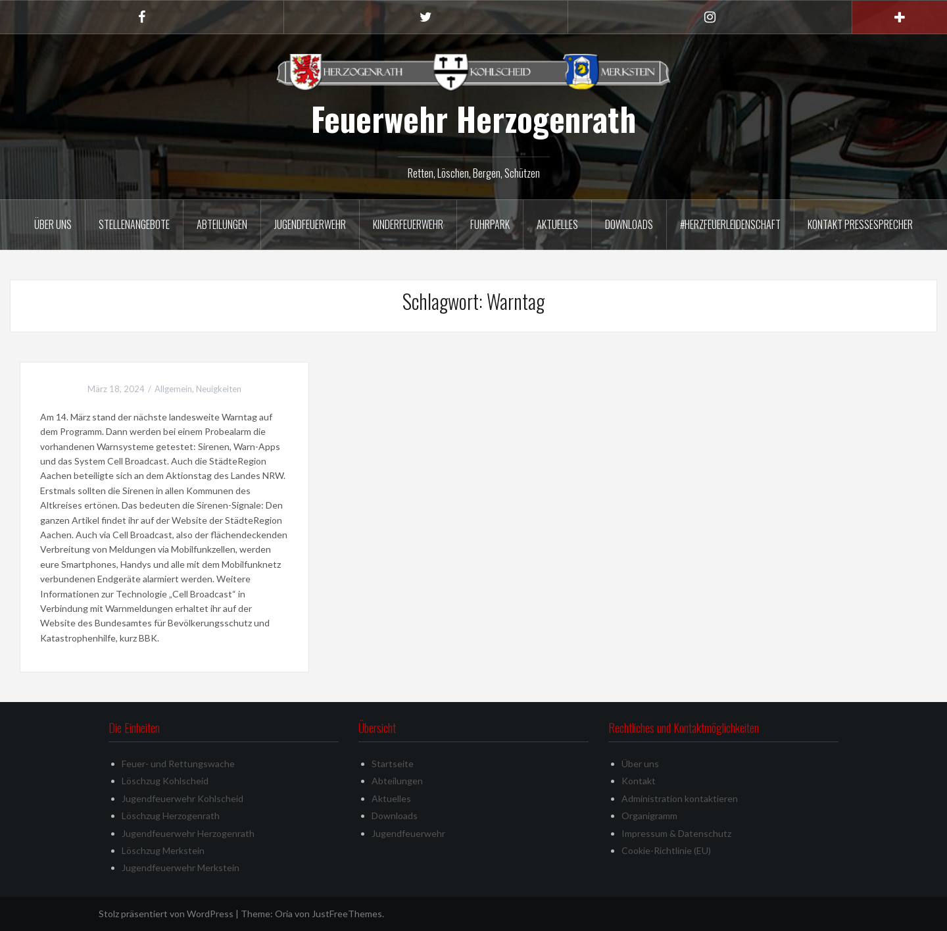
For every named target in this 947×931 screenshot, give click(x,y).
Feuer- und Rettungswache (178, 763)
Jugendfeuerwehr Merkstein (180, 867)
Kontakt (638, 780)
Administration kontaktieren (679, 798)
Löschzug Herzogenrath (171, 815)
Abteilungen (222, 224)
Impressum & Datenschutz (676, 833)
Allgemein (173, 389)
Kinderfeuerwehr (408, 224)
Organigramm (649, 815)
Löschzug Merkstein (163, 850)
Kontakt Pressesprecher (860, 224)
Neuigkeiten (218, 389)
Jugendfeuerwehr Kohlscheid (182, 798)
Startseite (393, 763)
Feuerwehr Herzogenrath (473, 118)
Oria (284, 913)
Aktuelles (557, 224)
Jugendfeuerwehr (310, 224)
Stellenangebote (134, 224)
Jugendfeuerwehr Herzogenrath (188, 833)
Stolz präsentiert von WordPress (166, 913)
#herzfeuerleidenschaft (730, 224)
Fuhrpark (490, 224)
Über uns (53, 224)
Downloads (629, 224)
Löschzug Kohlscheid (165, 780)
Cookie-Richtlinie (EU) (666, 850)
